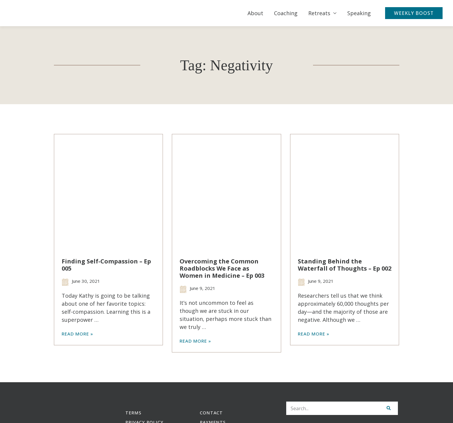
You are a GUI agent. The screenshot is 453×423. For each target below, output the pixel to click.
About (258, 13)
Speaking (361, 13)
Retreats (322, 13)
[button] (415, 13)
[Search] (388, 408)
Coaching (288, 13)
